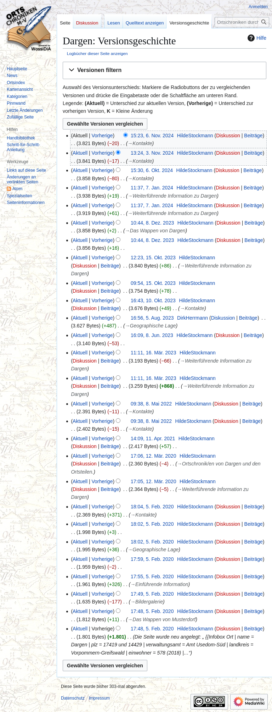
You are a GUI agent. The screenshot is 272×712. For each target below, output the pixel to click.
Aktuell (80, 153)
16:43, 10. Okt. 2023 (153, 300)
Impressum (99, 698)
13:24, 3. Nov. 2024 (152, 153)
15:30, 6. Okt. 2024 (152, 170)
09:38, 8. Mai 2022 (151, 404)
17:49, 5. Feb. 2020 (152, 594)
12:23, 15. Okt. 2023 (153, 257)
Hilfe (256, 38)
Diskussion (228, 135)
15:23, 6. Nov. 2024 (152, 135)
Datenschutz (73, 698)
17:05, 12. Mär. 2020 (153, 481)
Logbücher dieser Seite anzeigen (97, 53)
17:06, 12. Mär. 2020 (153, 456)
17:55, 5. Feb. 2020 (152, 576)
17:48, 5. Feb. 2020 (152, 611)
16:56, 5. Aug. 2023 (152, 318)
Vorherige (102, 135)
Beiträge (253, 135)
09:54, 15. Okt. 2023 (153, 283)
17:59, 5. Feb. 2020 (152, 559)
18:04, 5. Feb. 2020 (152, 506)
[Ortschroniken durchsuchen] (242, 22)
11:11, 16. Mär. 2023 (153, 352)
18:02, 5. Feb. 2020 (152, 524)
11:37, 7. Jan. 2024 (152, 188)
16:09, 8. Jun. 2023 (152, 335)
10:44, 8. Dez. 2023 (152, 223)
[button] (164, 70)
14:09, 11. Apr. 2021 (153, 438)
